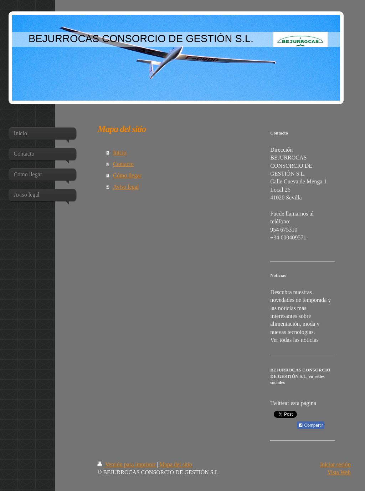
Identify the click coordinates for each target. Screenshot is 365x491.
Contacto (123, 164)
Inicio (119, 153)
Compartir (310, 425)
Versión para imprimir (127, 464)
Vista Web (338, 472)
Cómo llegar (127, 175)
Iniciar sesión (335, 464)
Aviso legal (126, 187)
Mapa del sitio (175, 464)
